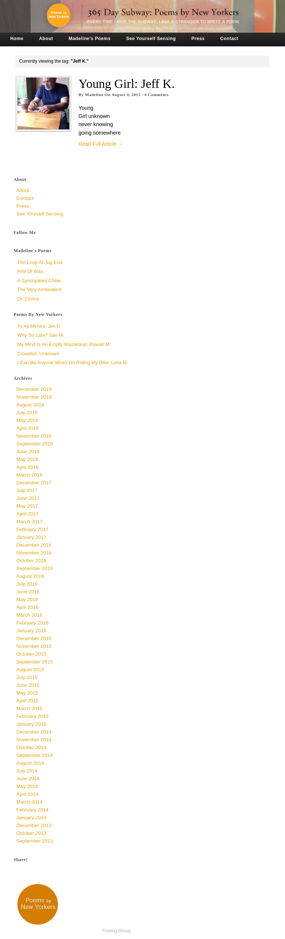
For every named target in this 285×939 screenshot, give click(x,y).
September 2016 (34, 568)
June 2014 (27, 778)
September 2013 (34, 841)
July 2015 (26, 677)
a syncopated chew (39, 280)
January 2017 (31, 537)
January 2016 (31, 630)
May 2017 (27, 506)
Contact (229, 38)
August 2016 (30, 576)
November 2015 (34, 646)
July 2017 (26, 490)
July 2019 (26, 412)
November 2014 (34, 739)
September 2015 (34, 662)
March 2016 (29, 615)
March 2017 (29, 521)
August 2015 (30, 669)
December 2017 (34, 482)
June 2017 (27, 498)
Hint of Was (30, 271)
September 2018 (34, 444)
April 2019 (27, 428)
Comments (156, 94)
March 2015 (29, 708)
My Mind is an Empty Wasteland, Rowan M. (64, 344)
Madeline (94, 94)
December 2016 (34, 545)
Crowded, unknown (38, 353)
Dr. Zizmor (28, 299)
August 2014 (30, 763)
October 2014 (31, 747)
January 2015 (31, 724)
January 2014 (31, 817)
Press (198, 38)
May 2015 (27, 693)
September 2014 (34, 755)
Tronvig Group (116, 930)
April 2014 (27, 794)
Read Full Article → (101, 144)
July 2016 (26, 584)
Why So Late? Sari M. (40, 335)
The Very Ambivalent (39, 289)
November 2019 (34, 397)
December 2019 (34, 389)
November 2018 (34, 436)
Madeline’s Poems (90, 38)
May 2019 (27, 420)
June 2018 (27, 451)
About (46, 38)
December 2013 (34, 825)
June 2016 (27, 591)
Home (17, 38)
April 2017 (27, 514)
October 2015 (31, 654)
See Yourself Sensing (151, 38)
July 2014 (26, 771)
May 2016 (27, 599)
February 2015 (32, 716)
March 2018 (29, 475)
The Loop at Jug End (39, 262)
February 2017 (32, 529)
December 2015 (34, 638)
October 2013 (31, 833)
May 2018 (27, 459)
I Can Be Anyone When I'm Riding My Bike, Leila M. (72, 362)
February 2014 (32, 810)
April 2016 (27, 607)
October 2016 (31, 560)
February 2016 (32, 623)
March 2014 (29, 802)
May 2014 (27, 786)
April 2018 (27, 467)
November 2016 (34, 553)
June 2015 (27, 685)
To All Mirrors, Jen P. (39, 326)
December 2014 (34, 732)
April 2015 (27, 701)
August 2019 (30, 405)
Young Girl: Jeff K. (127, 83)
